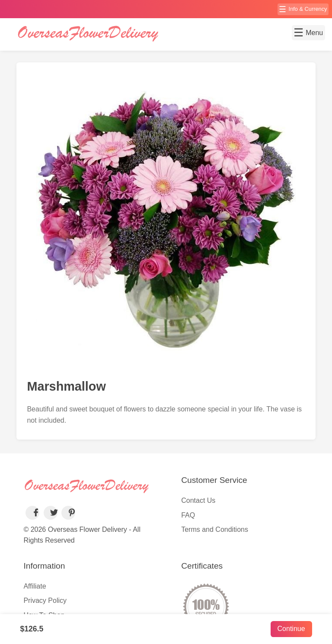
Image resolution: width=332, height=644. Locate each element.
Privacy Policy (45, 600)
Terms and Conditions (214, 529)
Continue (291, 628)
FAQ (188, 515)
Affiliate (34, 586)
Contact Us (198, 500)
